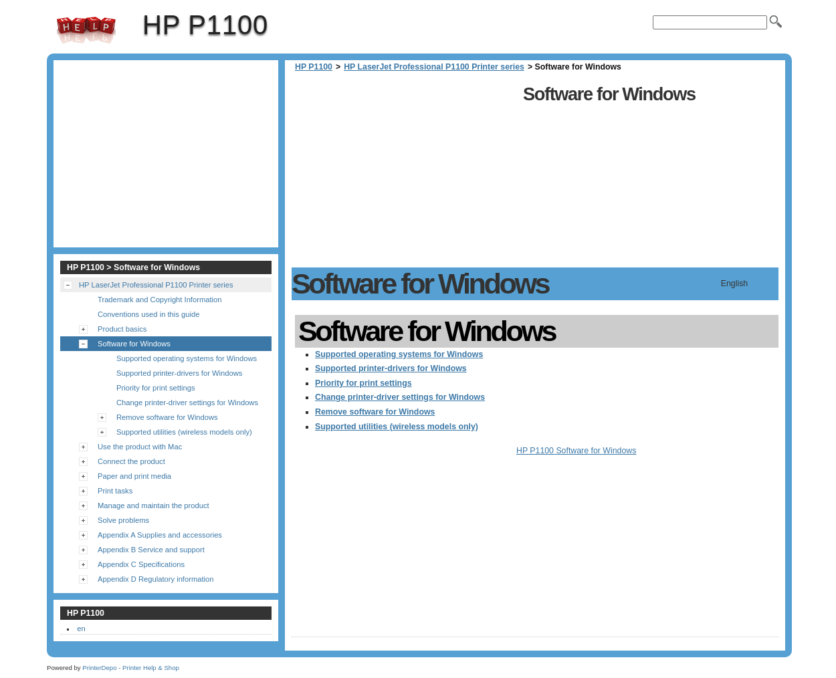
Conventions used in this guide (148, 314)
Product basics (122, 329)
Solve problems (123, 520)
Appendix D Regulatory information (156, 579)
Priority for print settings (363, 383)
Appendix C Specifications (141, 564)
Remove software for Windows (375, 412)
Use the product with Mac (140, 447)
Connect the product (131, 461)
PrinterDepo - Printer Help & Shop (130, 667)
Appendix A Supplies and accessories (160, 535)
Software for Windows (134, 344)
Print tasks (115, 491)
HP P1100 (86, 30)
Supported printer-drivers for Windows (391, 368)
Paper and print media (134, 476)
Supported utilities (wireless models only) (396, 426)
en (81, 629)
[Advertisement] (404, 173)
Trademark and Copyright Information (160, 300)
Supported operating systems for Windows (399, 354)
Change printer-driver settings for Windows (400, 397)
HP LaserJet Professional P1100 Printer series (434, 67)
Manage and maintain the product (153, 505)
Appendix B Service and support (151, 550)
